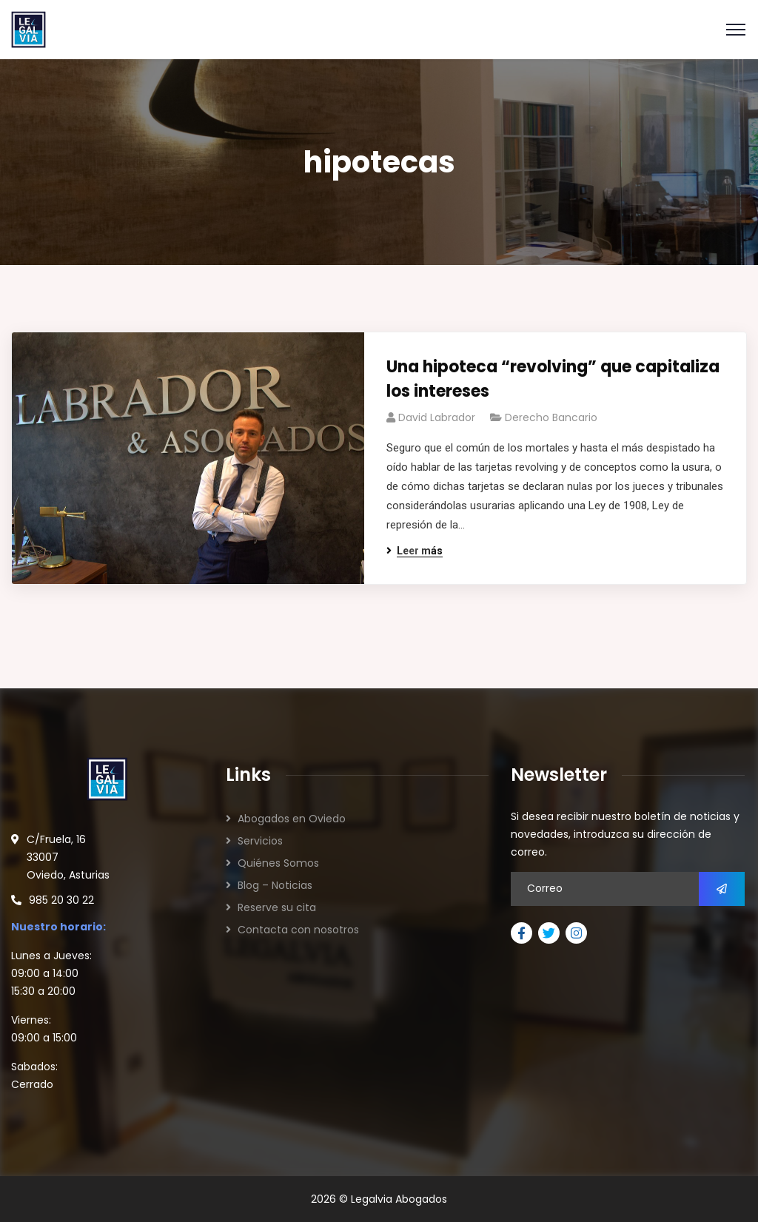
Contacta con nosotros (298, 929)
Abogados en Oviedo (292, 818)
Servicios (260, 840)
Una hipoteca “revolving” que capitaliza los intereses (553, 379)
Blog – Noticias (275, 885)
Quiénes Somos (278, 863)
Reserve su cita (277, 907)
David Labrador (436, 417)
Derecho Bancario (551, 417)
